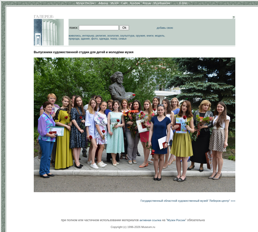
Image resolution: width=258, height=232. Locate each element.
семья (122, 38)
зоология (113, 35)
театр (113, 38)
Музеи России (86, 3)
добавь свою (165, 27)
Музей (115, 3)
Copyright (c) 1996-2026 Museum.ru (133, 226)
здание (85, 38)
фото (94, 38)
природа (74, 38)
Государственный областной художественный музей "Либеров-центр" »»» (188, 200)
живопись (75, 35)
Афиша (103, 3)
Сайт (124, 3)
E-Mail (183, 3)
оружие (140, 35)
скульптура (127, 35)
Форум (146, 3)
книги (150, 35)
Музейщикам (161, 3)
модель (160, 35)
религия (100, 35)
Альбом (135, 3)
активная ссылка (150, 220)
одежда (104, 38)
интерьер (88, 35)
